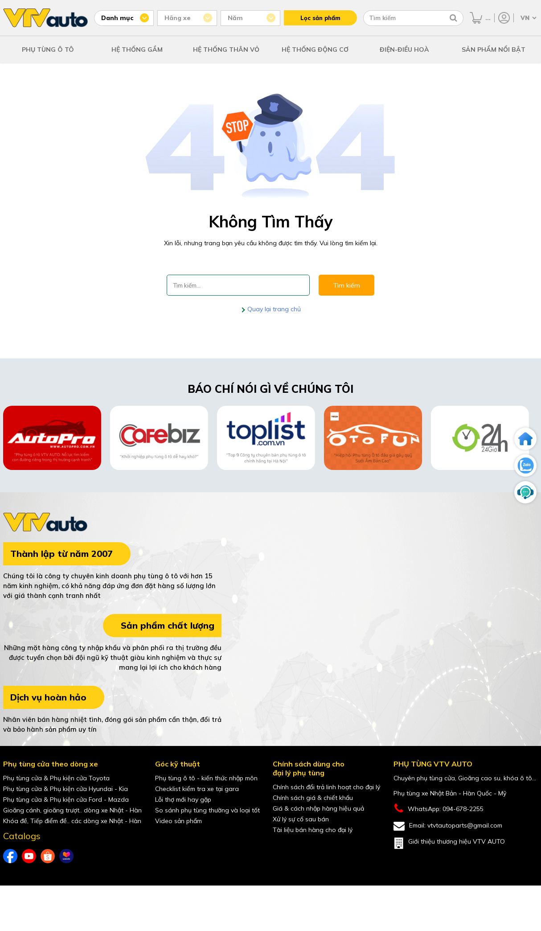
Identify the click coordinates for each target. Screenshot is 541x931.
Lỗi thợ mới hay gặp (183, 799)
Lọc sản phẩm (320, 17)
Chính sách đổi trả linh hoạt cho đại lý (326, 787)
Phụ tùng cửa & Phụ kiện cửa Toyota (56, 778)
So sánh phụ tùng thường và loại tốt (207, 810)
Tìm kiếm (346, 285)
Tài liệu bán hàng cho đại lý (312, 830)
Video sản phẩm (178, 821)
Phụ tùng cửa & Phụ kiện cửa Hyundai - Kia (65, 789)
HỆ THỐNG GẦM (137, 49)
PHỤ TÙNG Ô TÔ (48, 49)
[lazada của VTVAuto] (66, 856)
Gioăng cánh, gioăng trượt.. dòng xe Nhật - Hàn (72, 810)
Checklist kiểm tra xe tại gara (197, 789)
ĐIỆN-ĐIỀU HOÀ (404, 49)
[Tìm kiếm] (453, 17)
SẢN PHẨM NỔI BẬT (493, 49)
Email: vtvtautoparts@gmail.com (447, 826)
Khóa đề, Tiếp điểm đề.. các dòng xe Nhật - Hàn (72, 821)
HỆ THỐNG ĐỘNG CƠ (315, 49)
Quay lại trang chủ (273, 309)
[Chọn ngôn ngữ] (527, 18)
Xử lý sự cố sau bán (301, 819)
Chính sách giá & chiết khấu (313, 798)
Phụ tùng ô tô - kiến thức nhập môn (206, 778)
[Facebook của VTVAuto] (10, 856)
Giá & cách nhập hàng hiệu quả (318, 808)
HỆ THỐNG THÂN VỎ (226, 49)
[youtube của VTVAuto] (29, 856)
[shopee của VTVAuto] (48, 856)
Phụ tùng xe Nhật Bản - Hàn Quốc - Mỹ (449, 793)
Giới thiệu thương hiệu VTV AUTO (449, 843)
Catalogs (22, 836)
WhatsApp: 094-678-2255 (438, 808)
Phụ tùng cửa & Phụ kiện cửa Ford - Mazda (66, 799)
